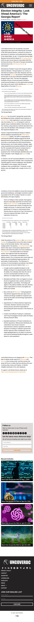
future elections (5, 251)
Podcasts (4, 580)
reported (5, 116)
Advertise (4, 575)
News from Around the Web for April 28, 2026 (16, 545)
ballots (24, 153)
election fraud (5, 120)
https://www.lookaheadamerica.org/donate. (13, 372)
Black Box (17, 292)
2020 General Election (19, 64)
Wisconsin (23, 359)
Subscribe (17, 450)
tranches (28, 84)
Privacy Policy (6, 570)
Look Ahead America (24, 246)
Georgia (19, 86)
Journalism (5, 578)
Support (4, 588)
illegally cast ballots (12, 203)
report (27, 265)
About (3, 585)
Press (3, 583)
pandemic (18, 240)
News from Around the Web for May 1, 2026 (15, 479)
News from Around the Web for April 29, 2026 (16, 523)
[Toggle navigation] (30, 5)
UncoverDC (13, 5)
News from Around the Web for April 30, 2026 (16, 501)
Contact (4, 573)
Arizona (3, 361)
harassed (13, 74)
